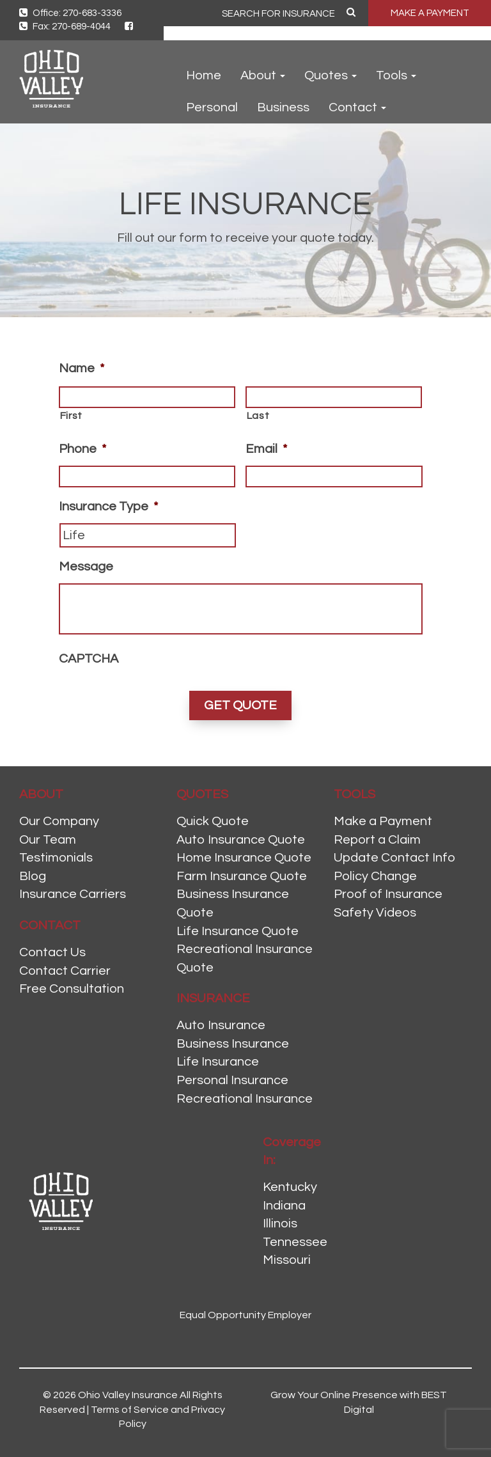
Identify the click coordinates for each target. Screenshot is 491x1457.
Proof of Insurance (388, 894)
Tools (396, 75)
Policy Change (375, 876)
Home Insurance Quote (243, 857)
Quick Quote (212, 821)
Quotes (330, 75)
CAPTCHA (88, 658)
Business (283, 107)
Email (266, 449)
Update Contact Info (394, 857)
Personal (212, 107)
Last (258, 416)
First (70, 416)
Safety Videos (375, 912)
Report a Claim (377, 839)
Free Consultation (71, 988)
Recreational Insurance (244, 1098)
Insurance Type (108, 506)
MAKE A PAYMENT (430, 13)
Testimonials (56, 857)
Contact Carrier (65, 971)
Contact (357, 107)
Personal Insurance (232, 1080)
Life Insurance (217, 1061)
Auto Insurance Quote (240, 839)
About (262, 75)
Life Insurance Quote (237, 931)
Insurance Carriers (72, 894)
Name (81, 368)
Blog (32, 876)
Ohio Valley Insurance (128, 1395)
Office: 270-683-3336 (70, 13)
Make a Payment (383, 821)
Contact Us (52, 952)
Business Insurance (232, 1043)
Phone (82, 449)
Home (203, 75)
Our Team (47, 839)
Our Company (59, 821)
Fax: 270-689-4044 (65, 26)
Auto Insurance (220, 1025)
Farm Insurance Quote (241, 876)
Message (86, 566)
